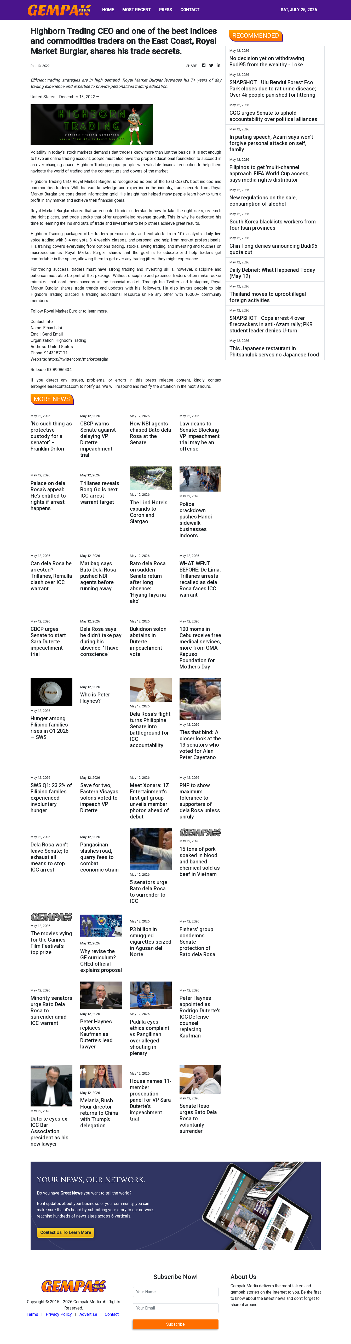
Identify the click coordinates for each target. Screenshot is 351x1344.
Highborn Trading (46, 181)
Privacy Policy (59, 1314)
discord (72, 294)
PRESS (165, 9)
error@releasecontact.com (55, 386)
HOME (108, 9)
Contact (112, 1314)
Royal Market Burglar (50, 210)
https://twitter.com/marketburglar (78, 359)
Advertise (88, 1314)
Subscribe (175, 1324)
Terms (32, 1314)
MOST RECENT (136, 9)
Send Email (52, 334)
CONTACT (189, 9)
